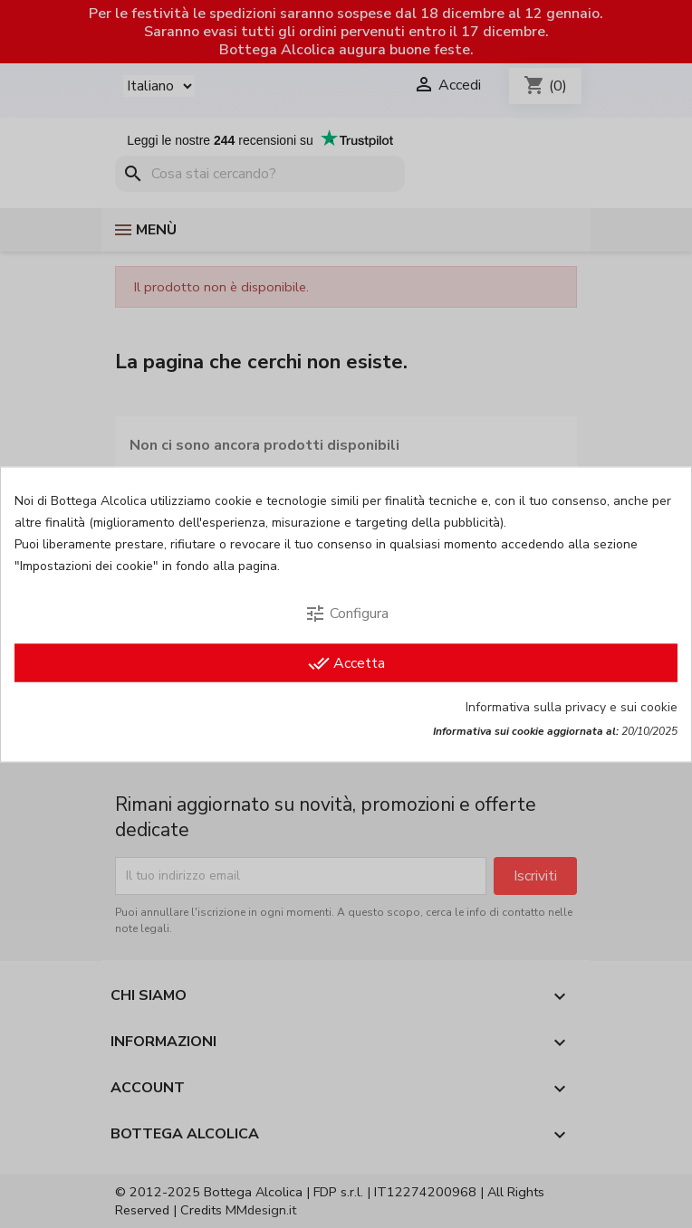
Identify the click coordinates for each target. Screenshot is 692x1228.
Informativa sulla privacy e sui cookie (572, 706)
